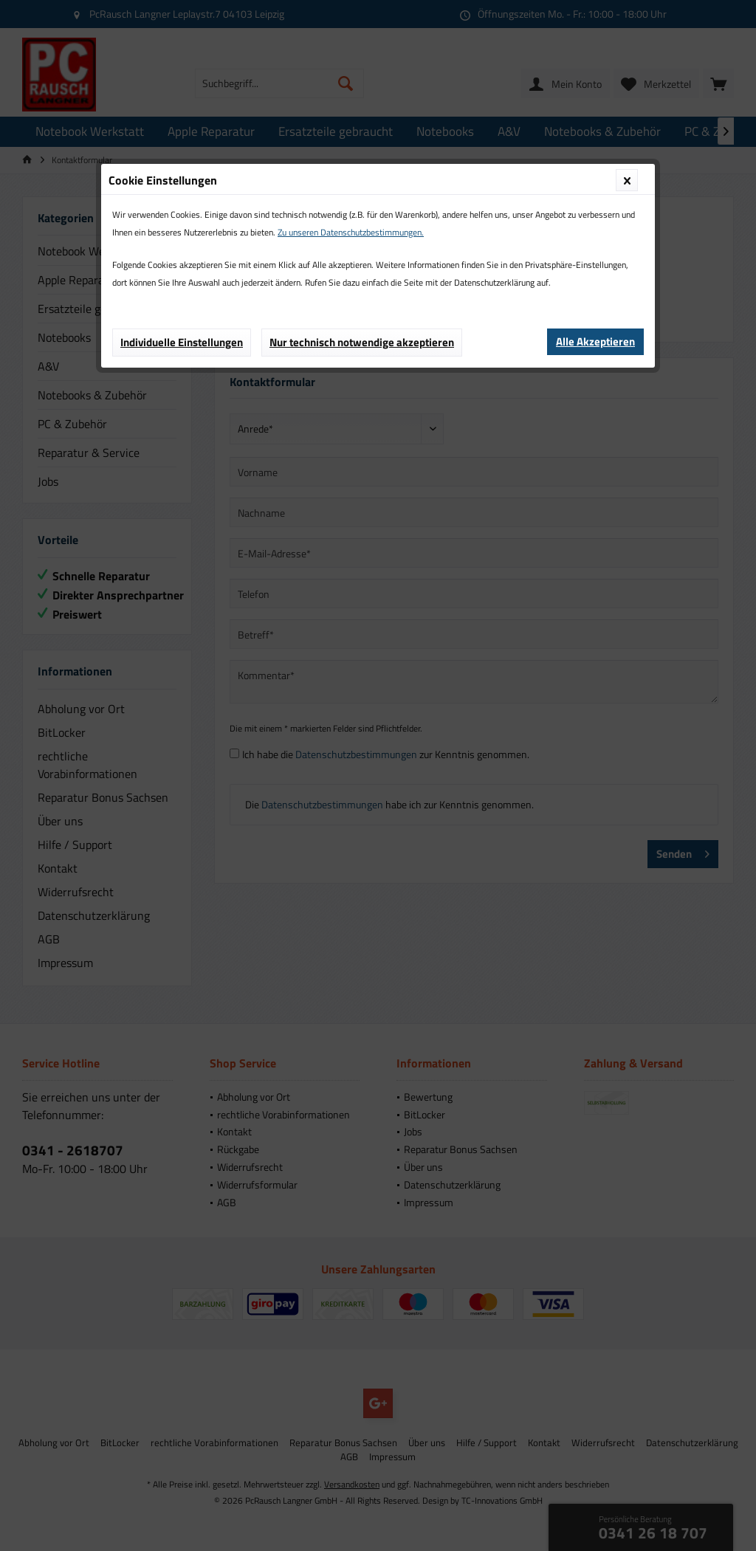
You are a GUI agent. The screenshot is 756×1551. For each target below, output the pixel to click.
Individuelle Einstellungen (181, 342)
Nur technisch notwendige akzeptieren (361, 342)
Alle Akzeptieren (595, 341)
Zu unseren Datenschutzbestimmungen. (351, 232)
